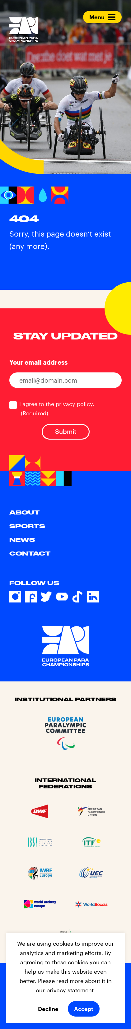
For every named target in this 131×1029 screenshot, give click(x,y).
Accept (83, 1008)
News (22, 539)
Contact (30, 553)
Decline (48, 1008)
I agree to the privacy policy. (56, 408)
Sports (27, 526)
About (24, 512)
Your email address (38, 362)
